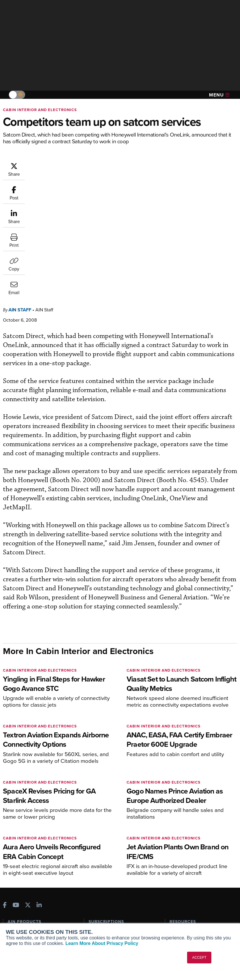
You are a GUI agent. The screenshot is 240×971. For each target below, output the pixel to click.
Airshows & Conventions (193, 854)
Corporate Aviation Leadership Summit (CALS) (36, 862)
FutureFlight (19, 851)
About (13, 898)
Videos (176, 839)
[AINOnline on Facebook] (5, 788)
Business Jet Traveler (31, 843)
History (14, 913)
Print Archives (183, 815)
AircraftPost (22, 836)
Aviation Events (184, 862)
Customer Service (105, 823)
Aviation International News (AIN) (39, 825)
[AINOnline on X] (28, 788)
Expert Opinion (184, 823)
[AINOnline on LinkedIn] (39, 788)
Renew (95, 831)
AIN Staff (55, 165)
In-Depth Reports (185, 831)
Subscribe (98, 815)
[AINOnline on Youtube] (16, 788)
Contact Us (18, 921)
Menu (219, 95)
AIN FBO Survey (26, 815)
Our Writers (19, 905)
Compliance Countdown (192, 870)
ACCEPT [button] (199, 958)
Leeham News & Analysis (35, 872)
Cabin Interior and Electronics (40, 110)
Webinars (178, 846)
